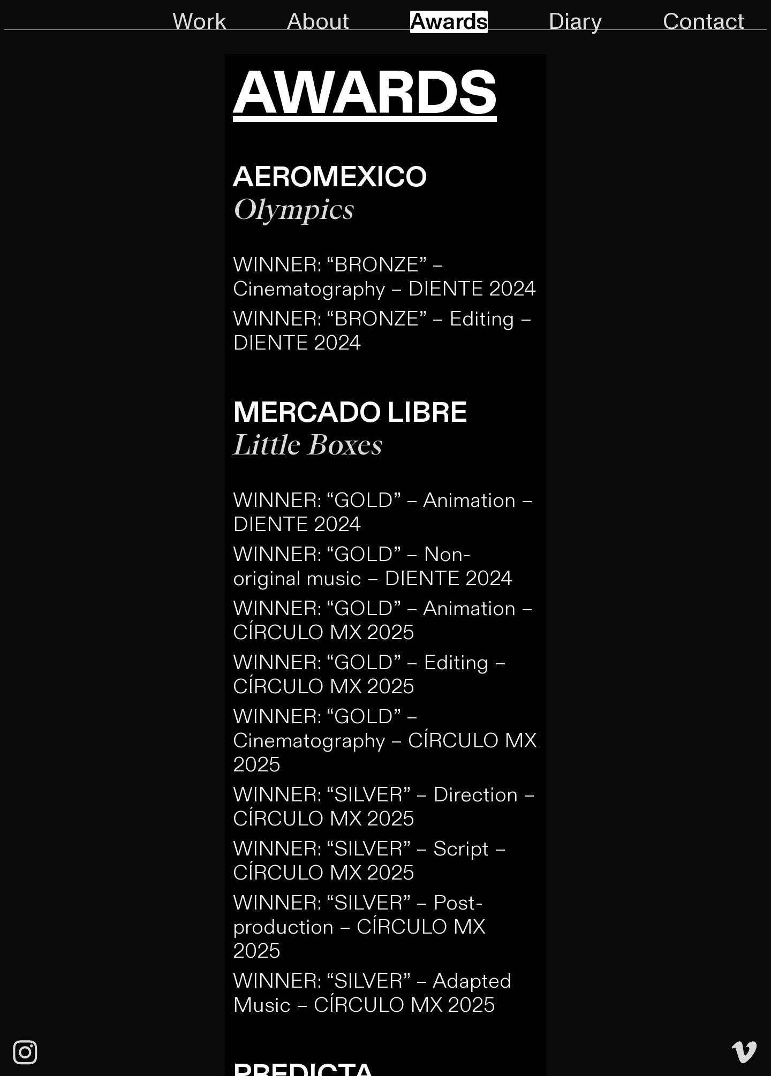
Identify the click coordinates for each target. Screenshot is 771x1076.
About (318, 22)
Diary (575, 22)
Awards (449, 22)
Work (199, 22)
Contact (703, 22)
